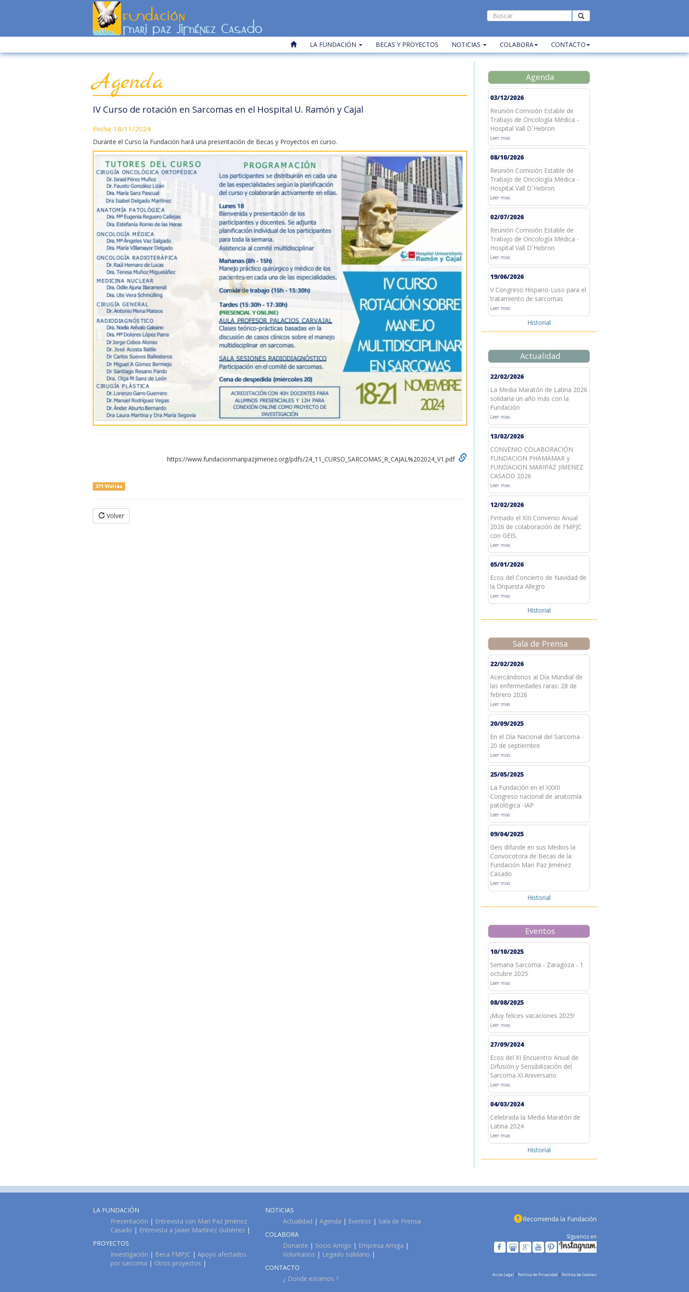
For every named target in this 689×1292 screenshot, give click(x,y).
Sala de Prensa (399, 1221)
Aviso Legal (503, 1274)
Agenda (330, 1221)
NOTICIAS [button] (469, 44)
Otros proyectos (177, 1263)
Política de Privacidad (538, 1274)
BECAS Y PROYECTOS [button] (407, 44)
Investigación (129, 1254)
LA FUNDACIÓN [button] (336, 44)
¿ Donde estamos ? (311, 1278)
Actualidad (297, 1221)
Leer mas (500, 137)
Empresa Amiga (381, 1245)
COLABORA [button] (519, 44)
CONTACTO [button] (570, 44)
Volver (111, 515)
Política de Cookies (579, 1274)
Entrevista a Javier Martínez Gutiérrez (192, 1230)
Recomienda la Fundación (560, 1219)
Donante (295, 1245)
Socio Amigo (333, 1245)
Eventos (359, 1221)
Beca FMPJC (172, 1254)
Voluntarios (299, 1254)
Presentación (129, 1221)
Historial (539, 322)
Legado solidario (346, 1254)
